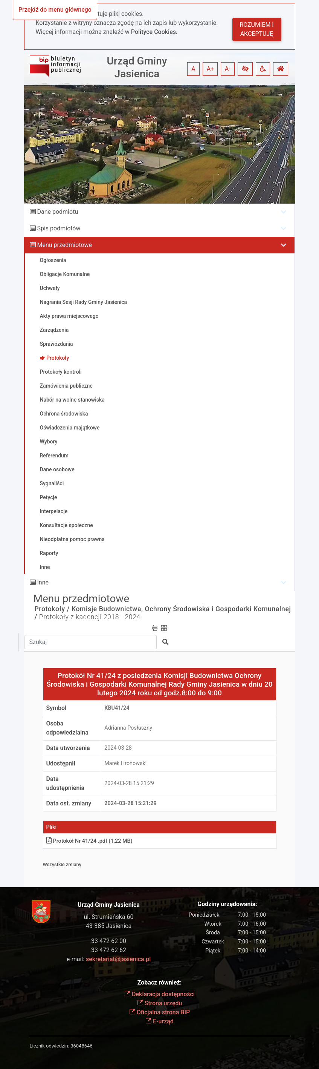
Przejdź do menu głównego (55, 9)
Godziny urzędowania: (227, 904)
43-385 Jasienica (108, 925)
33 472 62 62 (108, 950)
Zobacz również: (159, 982)
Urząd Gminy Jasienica (137, 67)
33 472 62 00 (108, 941)
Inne (43, 582)
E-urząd (159, 1021)
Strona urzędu (159, 1003)
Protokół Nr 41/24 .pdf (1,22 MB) (89, 841)
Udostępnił (61, 763)
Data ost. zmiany (69, 803)
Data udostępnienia (65, 783)
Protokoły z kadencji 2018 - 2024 (89, 617)
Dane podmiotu (57, 211)
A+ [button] (210, 68)
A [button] (193, 68)
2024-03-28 (118, 748)
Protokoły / (52, 609)
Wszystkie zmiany (62, 864)
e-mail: (109, 959)
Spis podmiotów (58, 228)
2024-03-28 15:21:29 (129, 783)
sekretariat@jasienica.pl (118, 959)
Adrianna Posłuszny (128, 728)
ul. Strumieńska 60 (108, 916)
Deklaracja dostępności (159, 994)
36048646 (81, 1046)
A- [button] (227, 68)
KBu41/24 (116, 708)
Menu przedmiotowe (64, 244)
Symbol (56, 708)
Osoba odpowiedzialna (67, 728)
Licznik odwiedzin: (49, 1046)
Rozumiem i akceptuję (256, 29)
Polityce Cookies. (154, 31)
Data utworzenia (68, 748)
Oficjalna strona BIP (159, 1012)
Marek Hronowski (125, 763)
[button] (245, 69)
